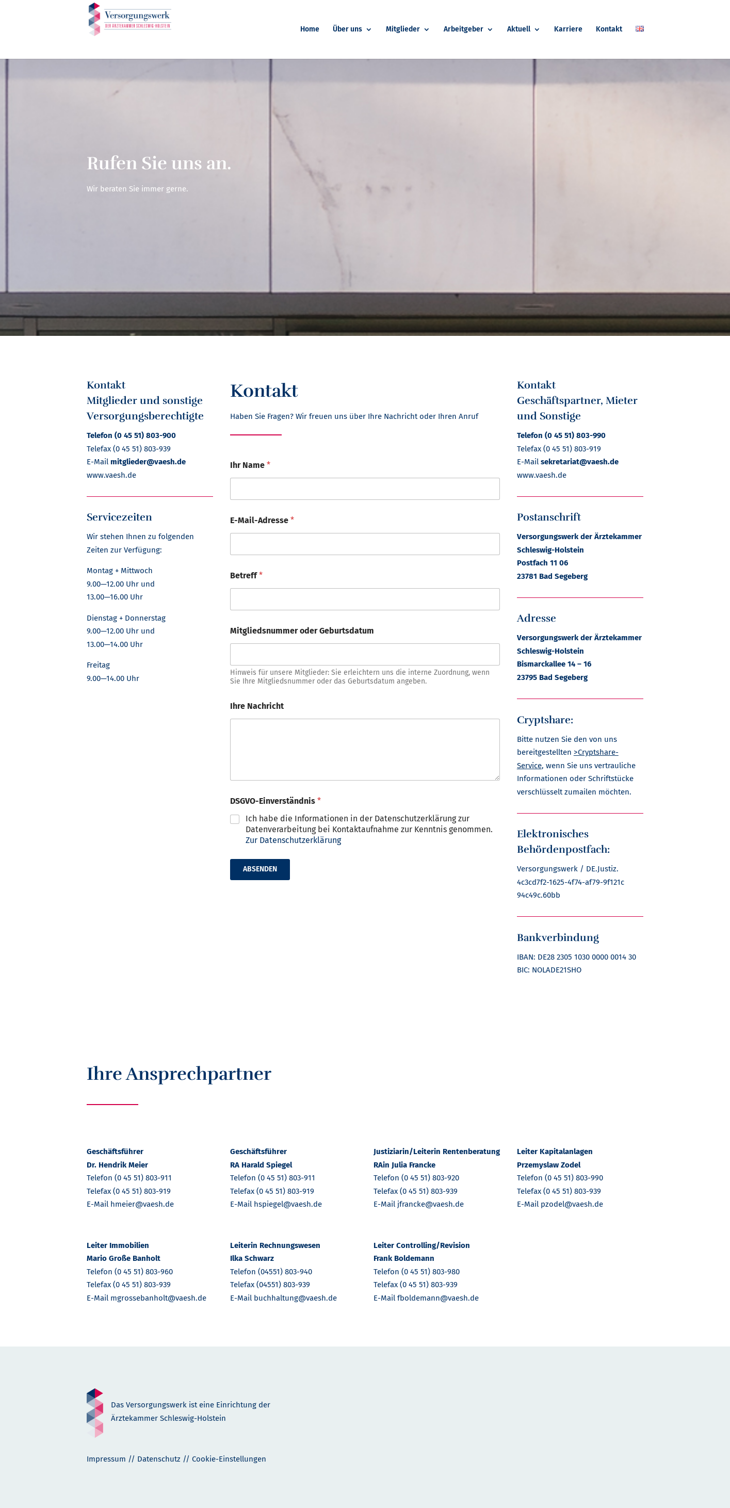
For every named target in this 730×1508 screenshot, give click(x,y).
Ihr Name (250, 465)
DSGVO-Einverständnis (275, 801)
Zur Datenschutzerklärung (293, 840)
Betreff (246, 575)
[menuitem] (309, 42)
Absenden (260, 869)
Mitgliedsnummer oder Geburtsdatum (302, 631)
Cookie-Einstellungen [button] (229, 1459)
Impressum (106, 1459)
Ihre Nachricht (257, 706)
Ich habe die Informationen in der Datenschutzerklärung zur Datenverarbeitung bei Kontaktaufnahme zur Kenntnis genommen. (369, 829)
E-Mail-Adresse (262, 520)
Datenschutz (159, 1459)
